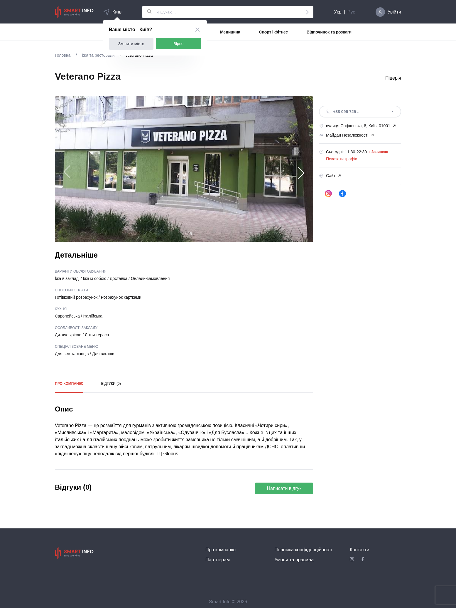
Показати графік (341, 159)
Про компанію (69, 384)
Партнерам (217, 559)
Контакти (359, 549)
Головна (63, 55)
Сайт (330, 175)
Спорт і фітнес (273, 32)
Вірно (178, 43)
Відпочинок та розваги (329, 32)
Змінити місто (131, 43)
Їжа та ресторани (98, 55)
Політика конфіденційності (303, 549)
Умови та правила (294, 559)
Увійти (394, 11)
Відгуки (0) (111, 384)
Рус (351, 11)
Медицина (230, 32)
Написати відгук (284, 488)
